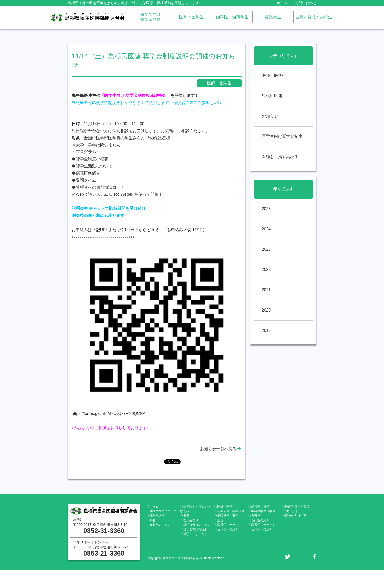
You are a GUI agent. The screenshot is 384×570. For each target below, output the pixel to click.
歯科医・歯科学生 (232, 17)
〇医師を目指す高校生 (297, 506)
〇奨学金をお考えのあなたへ (195, 509)
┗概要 (150, 520)
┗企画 (218, 520)
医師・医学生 (191, 17)
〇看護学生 (255, 515)
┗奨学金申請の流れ (194, 529)
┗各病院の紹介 (258, 520)
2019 (266, 330)
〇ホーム (152, 506)
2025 (266, 208)
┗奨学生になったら (194, 534)
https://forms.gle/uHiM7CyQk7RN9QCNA (109, 413)
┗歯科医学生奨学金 (262, 511)
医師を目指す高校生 (314, 17)
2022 (266, 269)
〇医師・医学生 (224, 506)
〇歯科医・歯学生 (260, 506)
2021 (266, 290)
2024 (266, 229)
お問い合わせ (305, 3)
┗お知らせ (289, 511)
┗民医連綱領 (155, 515)
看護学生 (273, 17)
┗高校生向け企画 (294, 515)
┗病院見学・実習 (226, 515)
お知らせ (270, 116)
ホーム (282, 3)
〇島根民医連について (161, 511)
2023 (266, 249)
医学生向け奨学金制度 (150, 16)
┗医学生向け (195, 523)
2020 (266, 310)
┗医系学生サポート (228, 527)
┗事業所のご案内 (158, 525)
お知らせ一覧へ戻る (221, 449)
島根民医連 (272, 96)
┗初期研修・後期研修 (229, 511)
